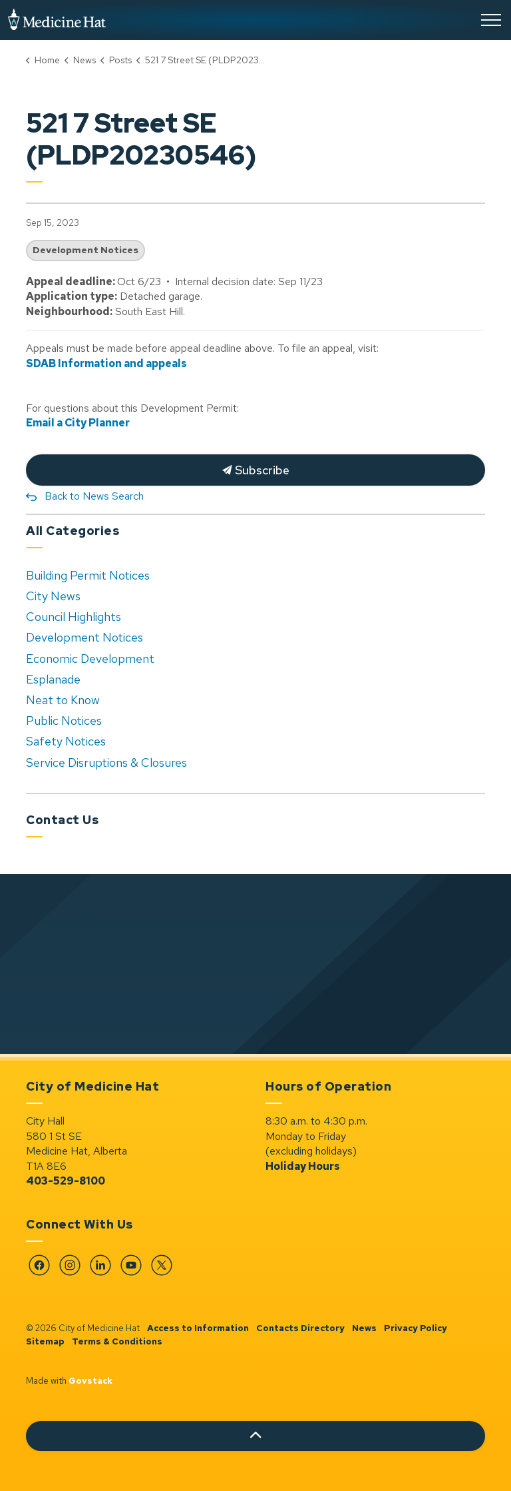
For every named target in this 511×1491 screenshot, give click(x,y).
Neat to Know (63, 700)
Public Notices (64, 720)
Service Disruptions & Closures (106, 762)
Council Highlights (73, 616)
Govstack (90, 1380)
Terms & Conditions (117, 1341)
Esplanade (53, 679)
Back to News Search (94, 496)
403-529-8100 (65, 1181)
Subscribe (255, 470)
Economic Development (90, 658)
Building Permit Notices (88, 575)
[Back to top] (255, 1436)
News (364, 1328)
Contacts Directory (300, 1328)
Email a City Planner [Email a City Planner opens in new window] (78, 423)
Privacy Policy (415, 1328)
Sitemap (45, 1341)
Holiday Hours (302, 1166)
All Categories (72, 530)
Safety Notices (66, 741)
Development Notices (85, 250)
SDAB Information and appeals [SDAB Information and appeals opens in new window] (106, 363)
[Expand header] (491, 20)
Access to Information (198, 1328)
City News (53, 596)
